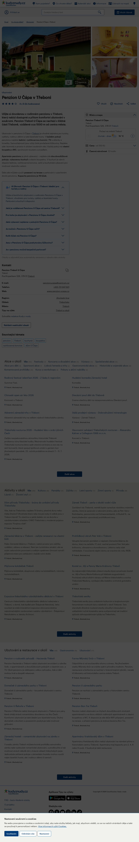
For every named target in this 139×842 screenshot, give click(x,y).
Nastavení (44, 833)
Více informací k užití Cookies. (52, 826)
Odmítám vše (28, 833)
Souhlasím (11, 833)
